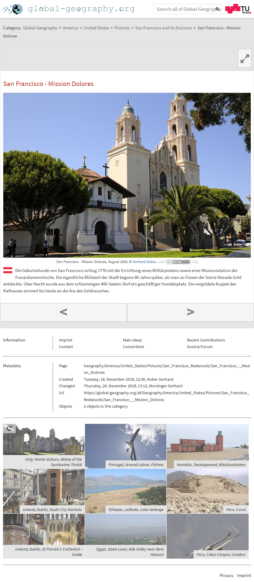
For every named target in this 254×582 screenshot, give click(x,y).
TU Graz (238, 8)
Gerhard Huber (144, 261)
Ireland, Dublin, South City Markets (52, 509)
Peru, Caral (236, 509)
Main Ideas (132, 340)
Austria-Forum (200, 346)
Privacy (226, 575)
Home (69, 9)
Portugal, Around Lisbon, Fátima (136, 464)
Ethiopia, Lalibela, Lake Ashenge (136, 509)
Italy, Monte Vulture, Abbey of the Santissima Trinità (53, 461)
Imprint (65, 340)
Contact (66, 346)
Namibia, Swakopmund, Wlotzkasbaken (211, 464)
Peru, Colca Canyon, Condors (221, 554)
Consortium (133, 346)
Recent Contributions (206, 340)
